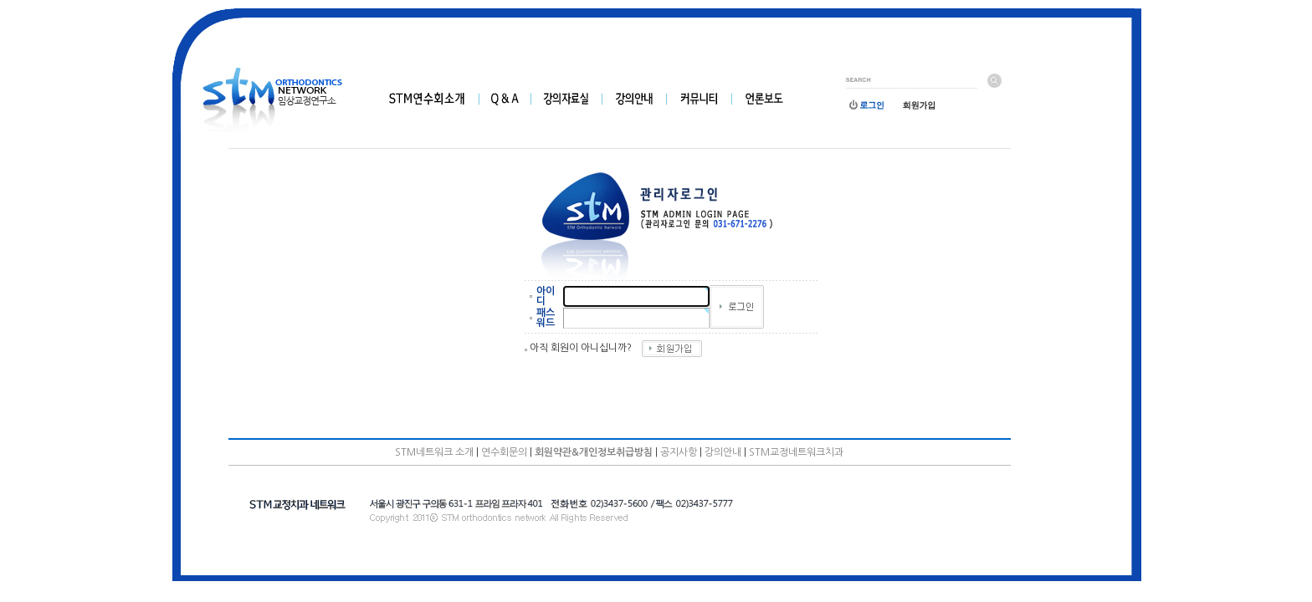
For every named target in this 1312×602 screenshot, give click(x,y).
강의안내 (723, 452)
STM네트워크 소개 (434, 452)
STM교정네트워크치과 (796, 452)
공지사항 (678, 452)
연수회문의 (504, 452)
